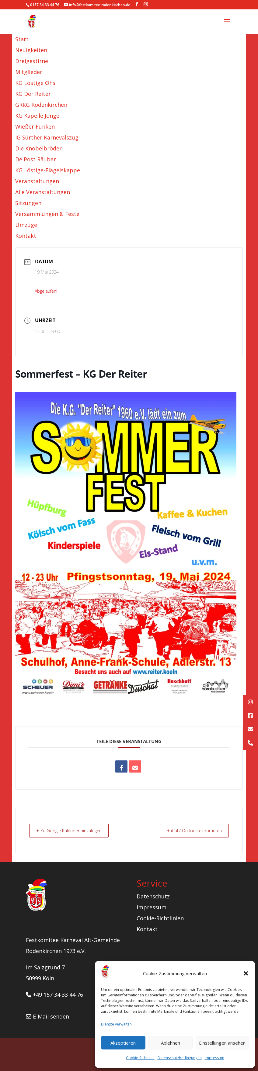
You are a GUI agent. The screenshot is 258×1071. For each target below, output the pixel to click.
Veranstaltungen (37, 181)
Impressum (214, 1057)
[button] (246, 973)
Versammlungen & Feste (47, 213)
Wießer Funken (35, 126)
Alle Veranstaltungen (42, 192)
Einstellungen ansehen (222, 1043)
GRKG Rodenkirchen (41, 104)
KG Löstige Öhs (35, 82)
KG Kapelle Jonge (37, 115)
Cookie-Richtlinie (140, 1057)
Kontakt (25, 235)
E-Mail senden (47, 1016)
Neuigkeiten (31, 50)
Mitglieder (28, 72)
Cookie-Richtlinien (160, 917)
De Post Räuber (35, 159)
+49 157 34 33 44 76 (54, 994)
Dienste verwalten (116, 1024)
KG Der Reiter (33, 93)
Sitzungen (28, 203)
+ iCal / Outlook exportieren (191, 830)
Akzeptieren (123, 1043)
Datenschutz (153, 896)
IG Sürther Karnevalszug (46, 137)
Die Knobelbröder (38, 148)
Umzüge (26, 224)
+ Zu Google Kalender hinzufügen (72, 830)
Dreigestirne (31, 61)
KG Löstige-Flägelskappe (47, 170)
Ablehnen (170, 1043)
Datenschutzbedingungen (180, 1057)
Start (22, 39)
